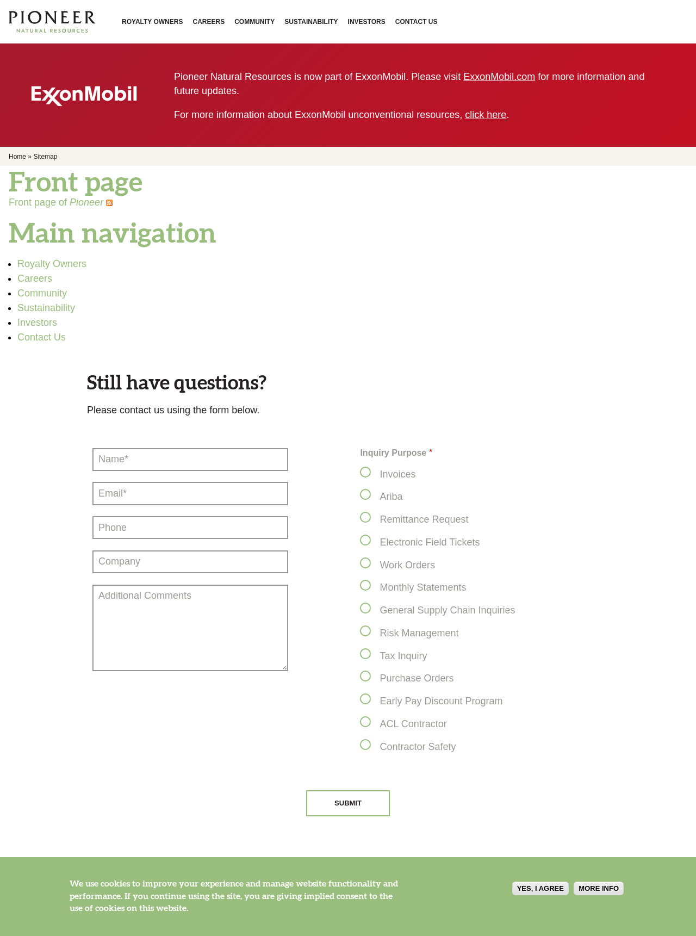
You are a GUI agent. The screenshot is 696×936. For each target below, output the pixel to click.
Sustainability (311, 22)
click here (485, 114)
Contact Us (416, 22)
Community (254, 22)
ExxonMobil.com (499, 76)
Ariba (391, 496)
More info (599, 893)
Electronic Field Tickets (430, 542)
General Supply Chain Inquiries (447, 610)
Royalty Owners (152, 22)
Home (17, 156)
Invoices (397, 474)
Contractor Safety (418, 746)
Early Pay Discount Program (441, 701)
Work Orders (407, 565)
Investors (367, 22)
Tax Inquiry (403, 655)
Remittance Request (424, 519)
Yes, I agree (540, 893)
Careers (208, 22)
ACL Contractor (413, 723)
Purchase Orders (416, 678)
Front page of (56, 202)
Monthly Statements (423, 587)
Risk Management (419, 633)
